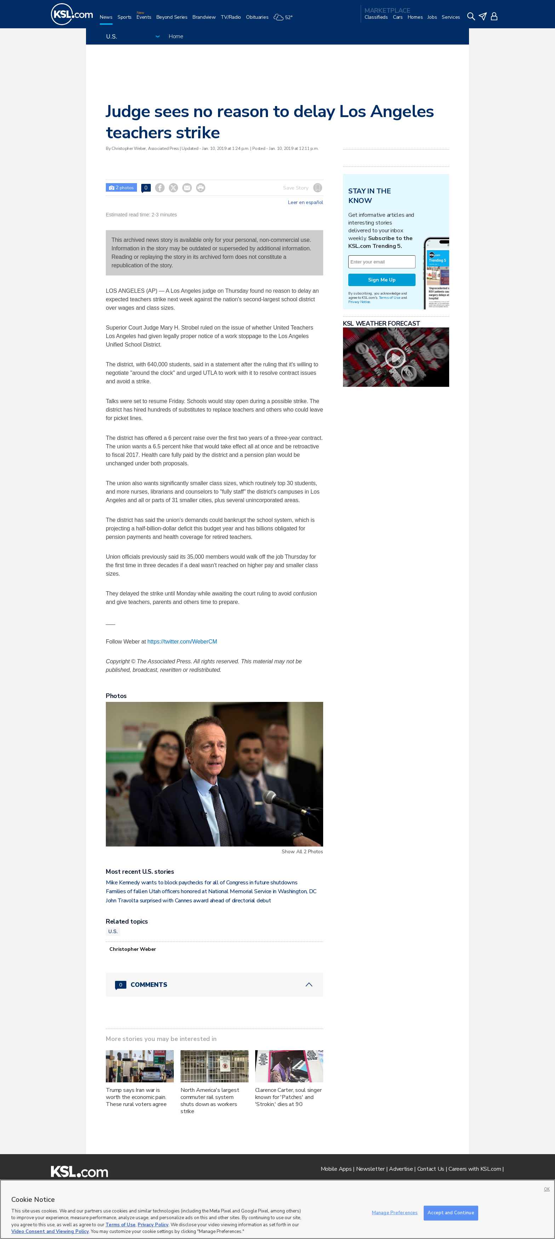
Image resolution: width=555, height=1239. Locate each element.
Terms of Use (389, 297)
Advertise (401, 1169)
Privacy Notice (359, 301)
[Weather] (285, 20)
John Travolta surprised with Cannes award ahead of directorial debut (188, 900)
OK (547, 1189)
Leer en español (305, 202)
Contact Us (430, 1169)
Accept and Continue (451, 1213)
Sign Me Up (382, 280)
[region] (277, 1209)
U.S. (113, 931)
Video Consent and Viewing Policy (50, 1231)
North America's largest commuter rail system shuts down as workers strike (210, 1100)
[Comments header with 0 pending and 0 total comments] (214, 985)
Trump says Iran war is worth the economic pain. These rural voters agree (136, 1097)
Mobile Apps (336, 1169)
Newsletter (370, 1169)
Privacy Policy (153, 1225)
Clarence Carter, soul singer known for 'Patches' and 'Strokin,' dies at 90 (288, 1097)
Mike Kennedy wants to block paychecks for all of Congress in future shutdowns (201, 882)
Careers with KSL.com (474, 1169)
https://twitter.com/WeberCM (182, 642)
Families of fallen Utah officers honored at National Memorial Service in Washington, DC (211, 891)
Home (176, 36)
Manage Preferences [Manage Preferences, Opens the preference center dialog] (395, 1213)
